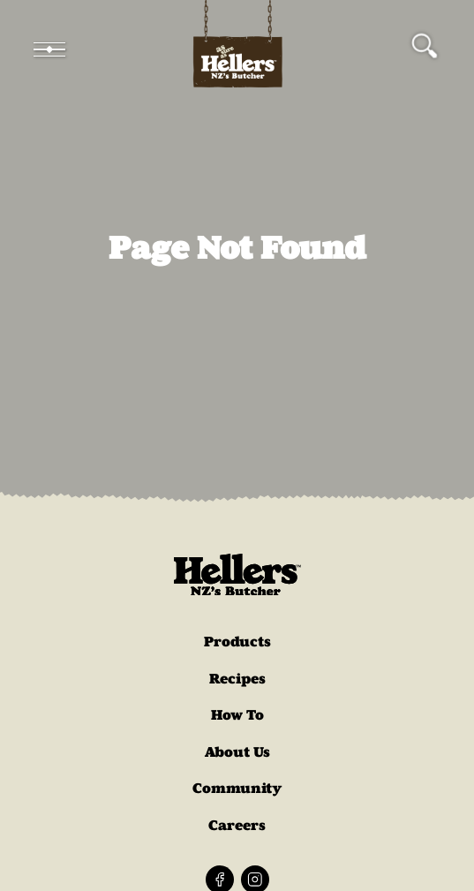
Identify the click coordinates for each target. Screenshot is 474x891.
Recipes (237, 678)
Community (237, 788)
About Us (237, 752)
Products (237, 641)
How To (237, 714)
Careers (237, 825)
